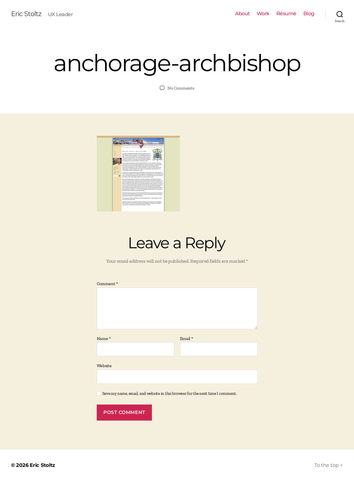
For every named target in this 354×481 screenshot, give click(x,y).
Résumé (286, 14)
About (242, 14)
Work (263, 14)
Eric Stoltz (26, 14)
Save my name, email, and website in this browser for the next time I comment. (169, 393)
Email (186, 338)
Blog (308, 14)
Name (104, 338)
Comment (107, 283)
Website (104, 365)
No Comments (180, 88)
